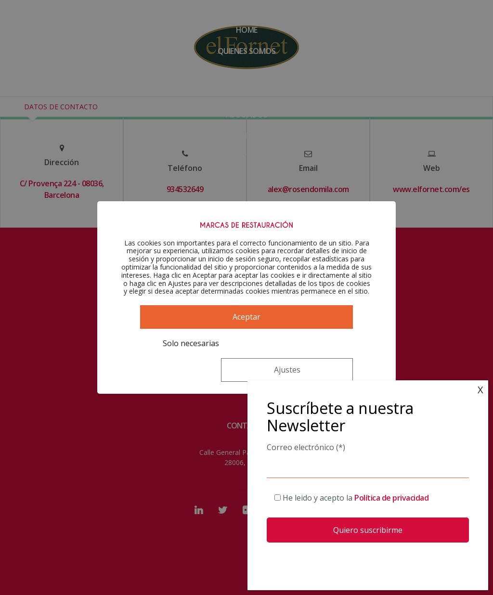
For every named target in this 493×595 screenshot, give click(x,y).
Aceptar (246, 334)
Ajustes (293, 361)
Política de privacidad (391, 497)
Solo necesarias (182, 361)
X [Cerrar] (480, 389)
